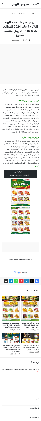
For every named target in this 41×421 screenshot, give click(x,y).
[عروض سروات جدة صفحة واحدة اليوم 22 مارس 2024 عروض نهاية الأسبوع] (30, 338)
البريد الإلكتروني (34, 408)
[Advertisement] (20, 64)
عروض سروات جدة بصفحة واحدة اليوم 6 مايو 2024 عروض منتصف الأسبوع (30, 325)
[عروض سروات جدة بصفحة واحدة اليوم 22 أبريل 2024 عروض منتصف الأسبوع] (11, 308)
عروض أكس (6, 93)
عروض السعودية (21, 13)
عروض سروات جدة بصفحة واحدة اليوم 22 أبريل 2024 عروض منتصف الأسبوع (11, 325)
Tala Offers (25, 40)
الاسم (37, 399)
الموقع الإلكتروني (34, 417)
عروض (37, 166)
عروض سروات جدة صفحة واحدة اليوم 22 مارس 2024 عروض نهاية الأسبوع (30, 347)
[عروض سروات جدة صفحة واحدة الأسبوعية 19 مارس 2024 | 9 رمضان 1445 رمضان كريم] (11, 338)
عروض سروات (11, 13)
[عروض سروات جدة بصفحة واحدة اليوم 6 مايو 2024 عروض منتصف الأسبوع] (30, 308)
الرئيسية (31, 13)
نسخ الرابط (20, 264)
